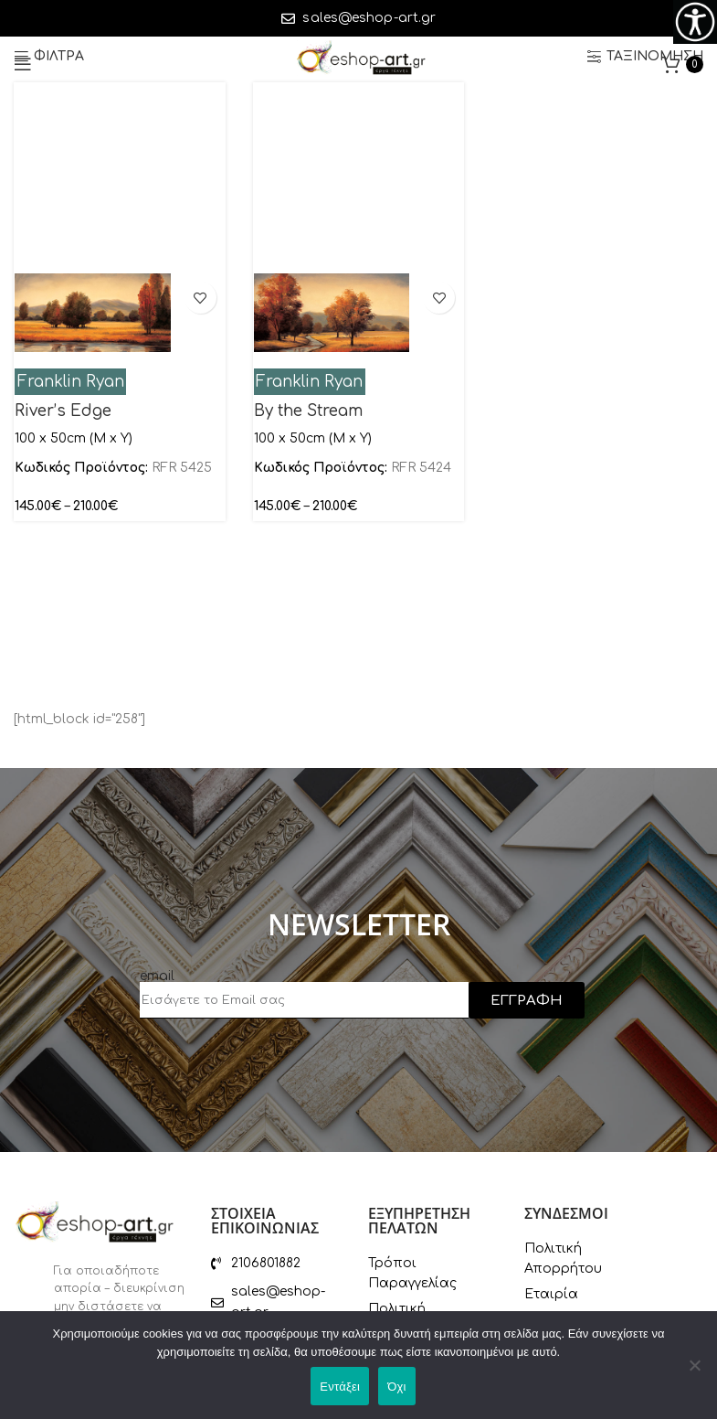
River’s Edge (63, 411)
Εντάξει (340, 1386)
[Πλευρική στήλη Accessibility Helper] (695, 22)
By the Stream (308, 411)
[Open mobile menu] (23, 64)
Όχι (396, 1386)
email (157, 976)
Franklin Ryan (70, 381)
